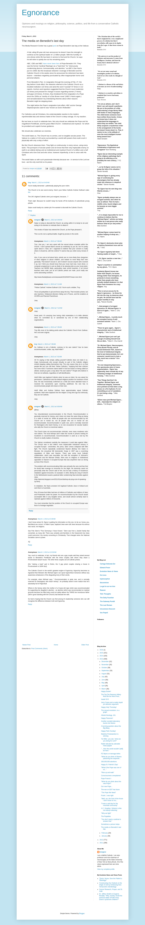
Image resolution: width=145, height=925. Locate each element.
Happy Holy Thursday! (109, 707)
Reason (103, 590)
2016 (102, 650)
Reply (30, 211)
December (105, 661)
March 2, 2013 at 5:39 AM (47, 519)
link (29, 192)
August (104, 674)
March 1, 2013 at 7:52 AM (53, 357)
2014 (102, 656)
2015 (102, 653)
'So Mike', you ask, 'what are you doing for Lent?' (111, 740)
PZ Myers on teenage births (110, 754)
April (103, 686)
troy (29, 182)
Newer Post (26, 645)
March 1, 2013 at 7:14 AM (53, 308)
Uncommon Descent (107, 609)
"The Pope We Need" (108, 792)
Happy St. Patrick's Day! (109, 764)
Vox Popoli (104, 613)
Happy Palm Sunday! (108, 731)
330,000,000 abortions (109, 762)
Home (56, 645)
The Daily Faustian (107, 598)
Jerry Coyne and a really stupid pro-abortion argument (112, 703)
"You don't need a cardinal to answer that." (111, 820)
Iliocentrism (104, 583)
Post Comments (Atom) (39, 648)
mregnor (37, 220)
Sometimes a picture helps (110, 824)
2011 (102, 843)
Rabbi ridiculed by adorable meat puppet (110, 745)
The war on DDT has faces (110, 789)
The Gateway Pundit (107, 601)
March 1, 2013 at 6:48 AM (53, 220)
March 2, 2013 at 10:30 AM (47, 552)
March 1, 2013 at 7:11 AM (53, 284)
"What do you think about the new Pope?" (111, 782)
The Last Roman (106, 605)
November (105, 665)
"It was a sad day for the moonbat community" (109, 804)
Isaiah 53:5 (105, 699)
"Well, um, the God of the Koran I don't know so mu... (112, 799)
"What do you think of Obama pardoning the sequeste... (111, 757)
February (104, 833)
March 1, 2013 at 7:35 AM (53, 327)
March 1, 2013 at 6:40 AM (40, 182)
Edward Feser (105, 568)
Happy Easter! (106, 691)
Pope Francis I (106, 778)
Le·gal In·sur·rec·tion (107, 586)
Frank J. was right (107, 795)
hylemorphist (105, 579)
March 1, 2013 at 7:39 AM (47, 344)
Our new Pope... (106, 786)
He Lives (103, 575)
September (105, 670)
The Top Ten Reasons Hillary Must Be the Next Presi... (111, 695)
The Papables (106, 816)
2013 (102, 659)
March (103, 689)
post (54, 46)
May (103, 683)
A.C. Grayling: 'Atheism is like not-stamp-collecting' (111, 809)
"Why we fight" (106, 813)
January (104, 836)
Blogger (82, 913)
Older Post (85, 645)
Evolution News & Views (109, 571)
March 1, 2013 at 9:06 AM (53, 406)
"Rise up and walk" (107, 772)
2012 (102, 840)
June (103, 680)
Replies (33, 215)
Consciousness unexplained (110, 775)
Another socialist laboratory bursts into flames (110, 722)
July (103, 677)
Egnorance (41, 12)
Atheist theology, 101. (108, 715)
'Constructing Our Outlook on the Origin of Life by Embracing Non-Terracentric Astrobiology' (110, 885)
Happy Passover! (107, 718)
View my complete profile (106, 869)
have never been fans (51, 63)
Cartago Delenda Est (107, 564)
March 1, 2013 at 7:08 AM (53, 241)
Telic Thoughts (105, 594)
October (104, 668)
